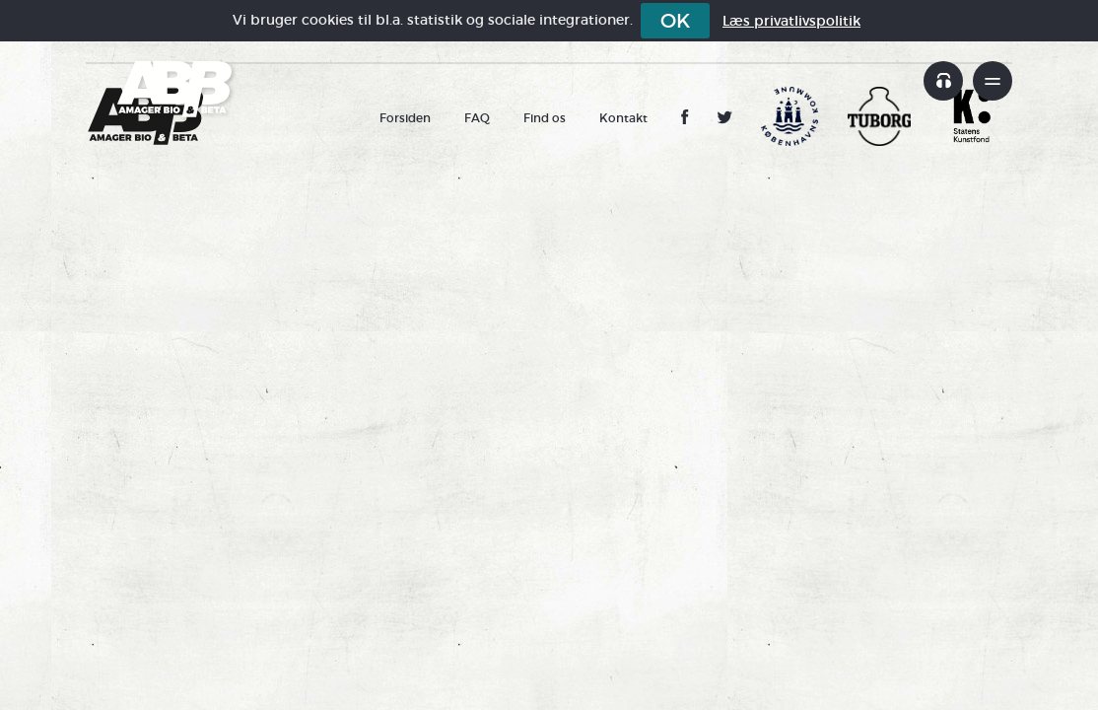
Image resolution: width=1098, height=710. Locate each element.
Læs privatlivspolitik (791, 21)
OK (675, 21)
